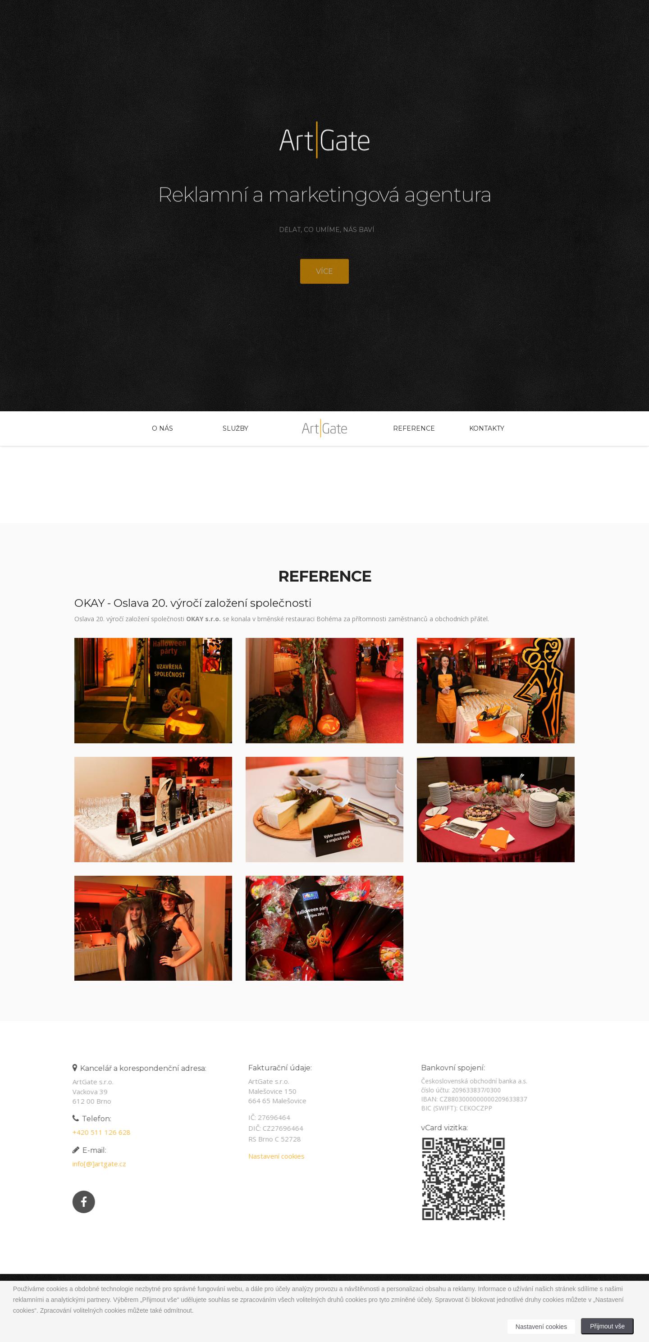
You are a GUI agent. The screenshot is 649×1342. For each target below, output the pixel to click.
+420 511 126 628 (96, 1132)
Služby (235, 428)
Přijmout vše (607, 1326)
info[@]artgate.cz (94, 1163)
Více (324, 276)
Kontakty (486, 428)
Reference (413, 428)
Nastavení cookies (271, 1155)
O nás (162, 428)
